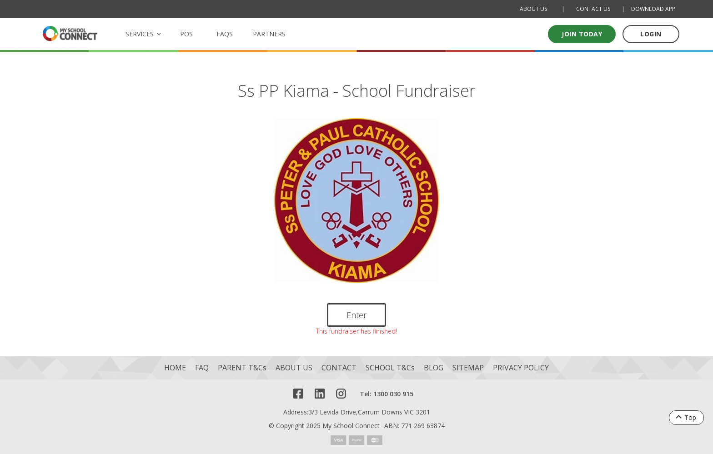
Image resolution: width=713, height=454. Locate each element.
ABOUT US (294, 368)
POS (186, 34)
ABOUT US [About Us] (533, 9)
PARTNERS (269, 34)
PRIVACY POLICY (521, 368)
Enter (356, 314)
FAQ (202, 368)
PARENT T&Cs (242, 368)
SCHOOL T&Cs (390, 368)
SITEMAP (468, 368)
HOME (175, 368)
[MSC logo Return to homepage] (70, 33)
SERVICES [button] (140, 34)
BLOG (433, 368)
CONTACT (338, 368)
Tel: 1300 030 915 (386, 393)
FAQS (224, 34)
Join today (582, 34)
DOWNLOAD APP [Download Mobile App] (653, 9)
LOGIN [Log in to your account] (651, 34)
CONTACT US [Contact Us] (593, 9)
